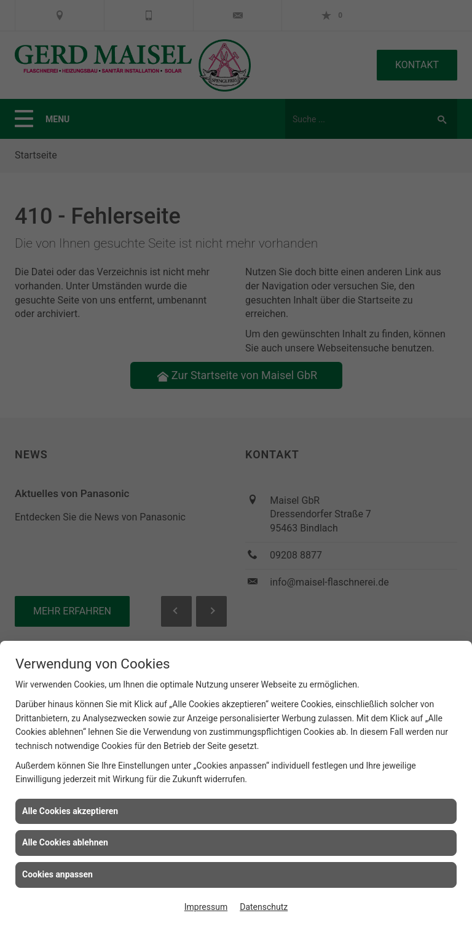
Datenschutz (264, 907)
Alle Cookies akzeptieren (70, 811)
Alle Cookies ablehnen (65, 842)
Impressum (205, 907)
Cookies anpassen (57, 874)
